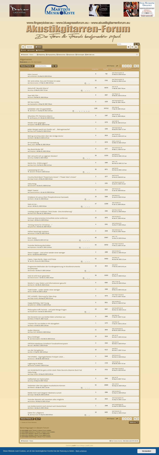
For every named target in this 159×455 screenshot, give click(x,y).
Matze (31, 138)
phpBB (73, 445)
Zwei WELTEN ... (34, 95)
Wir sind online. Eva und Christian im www (44, 81)
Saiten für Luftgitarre (36, 413)
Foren (39, 47)
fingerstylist (117, 127)
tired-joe (116, 188)
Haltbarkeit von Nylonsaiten (38, 379)
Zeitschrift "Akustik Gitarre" (38, 88)
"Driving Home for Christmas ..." (40, 225)
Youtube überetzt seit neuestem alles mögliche (46, 399)
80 (88, 111)
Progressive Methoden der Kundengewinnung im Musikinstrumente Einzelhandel (54, 267)
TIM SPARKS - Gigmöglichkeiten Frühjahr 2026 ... (46, 357)
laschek (32, 365)
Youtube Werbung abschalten (39, 245)
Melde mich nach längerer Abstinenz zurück (44, 393)
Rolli (115, 168)
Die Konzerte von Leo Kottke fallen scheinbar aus (46, 317)
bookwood (117, 223)
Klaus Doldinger (34, 337)
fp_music (32, 144)
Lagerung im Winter (35, 363)
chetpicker (33, 151)
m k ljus (116, 281)
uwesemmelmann (35, 192)
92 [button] (135, 66)
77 (81, 111)
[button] (117, 66)
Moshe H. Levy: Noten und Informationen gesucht (47, 283)
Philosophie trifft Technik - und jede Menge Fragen (47, 310)
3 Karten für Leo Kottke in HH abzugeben (43, 323)
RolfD (115, 121)
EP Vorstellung (33, 143)
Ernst (115, 175)
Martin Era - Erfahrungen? (37, 163)
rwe (115, 86)
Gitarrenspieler (38, 62)
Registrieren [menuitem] (136, 47)
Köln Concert (33, 74)
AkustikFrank (33, 311)
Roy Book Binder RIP (35, 149)
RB (32, 62)
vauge (31, 394)
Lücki (115, 384)
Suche (24, 50)
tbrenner (32, 358)
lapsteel (32, 124)
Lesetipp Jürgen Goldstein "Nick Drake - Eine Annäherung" (50, 211)
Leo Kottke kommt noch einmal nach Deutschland (47, 406)
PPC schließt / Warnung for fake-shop (42, 296)
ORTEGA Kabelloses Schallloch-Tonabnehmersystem (48, 343)
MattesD (32, 387)
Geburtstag (32, 184)
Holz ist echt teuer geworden (39, 276)
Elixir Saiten (32, 238)
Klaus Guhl (33, 131)
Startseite (29, 47)
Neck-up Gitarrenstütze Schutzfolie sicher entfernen (48, 218)
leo (31, 254)
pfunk (31, 97)
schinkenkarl (33, 76)
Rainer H (34, 110)
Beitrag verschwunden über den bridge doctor (45, 136)
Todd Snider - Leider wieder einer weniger (44, 290)
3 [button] (125, 66)
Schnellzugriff (23, 47)
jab (31, 206)
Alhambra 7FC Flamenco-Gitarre (40, 116)
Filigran (116, 94)
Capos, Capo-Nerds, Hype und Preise (42, 259)
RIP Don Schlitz (33, 102)
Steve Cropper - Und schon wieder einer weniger (46, 252)
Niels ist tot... (33, 204)
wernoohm (33, 185)
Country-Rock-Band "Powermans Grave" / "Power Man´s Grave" (52, 177)
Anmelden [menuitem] (133, 47)
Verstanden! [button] (146, 451)
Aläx (31, 352)
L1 (115, 161)
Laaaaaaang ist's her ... (36, 170)
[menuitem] (128, 47)
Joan (31, 345)
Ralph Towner (33, 190)
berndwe (116, 216)
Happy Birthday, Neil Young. (38, 303)
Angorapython (34, 104)
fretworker (117, 411)
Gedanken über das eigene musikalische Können (46, 385)
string (31, 90)
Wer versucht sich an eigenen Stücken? (43, 156)
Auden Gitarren (34, 330)
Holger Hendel (34, 179)
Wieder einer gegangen (37, 123)
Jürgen (32, 220)
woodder (116, 202)
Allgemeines (26, 59)
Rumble (116, 114)
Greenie (116, 134)
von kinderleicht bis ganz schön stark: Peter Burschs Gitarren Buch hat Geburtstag (55, 371)
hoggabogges (118, 404)
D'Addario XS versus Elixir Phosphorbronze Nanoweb (48, 197)
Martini (116, 154)
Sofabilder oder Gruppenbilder (39, 109)
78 (84, 111)
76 (79, 111)
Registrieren (41, 50)
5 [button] (130, 66)
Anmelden (32, 50)
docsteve (32, 401)
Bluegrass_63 (35, 118)
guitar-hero (33, 226)
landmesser (117, 147)
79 (86, 111)
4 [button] (128, 66)
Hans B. (32, 285)
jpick (29, 62)
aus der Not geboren (36, 350)
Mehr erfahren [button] (81, 451)
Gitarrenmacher (34, 83)
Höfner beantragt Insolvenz (38, 231)
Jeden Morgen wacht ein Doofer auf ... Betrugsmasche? (49, 129)
